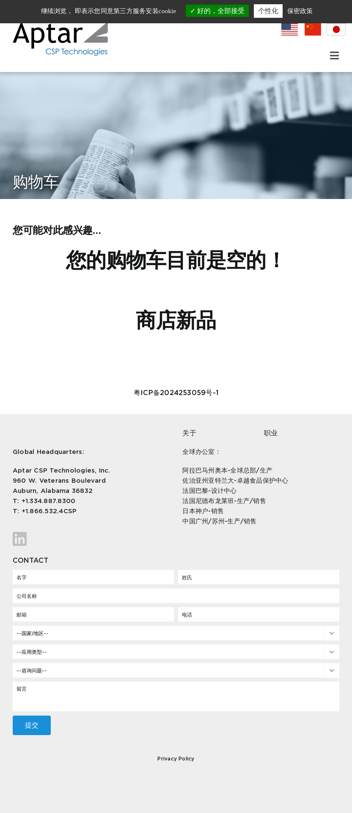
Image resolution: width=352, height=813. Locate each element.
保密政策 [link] (300, 11)
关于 (189, 433)
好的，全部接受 (217, 10)
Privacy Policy (175, 758)
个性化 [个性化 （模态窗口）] (268, 10)
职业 (271, 433)
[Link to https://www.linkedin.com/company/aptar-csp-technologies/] (89, 539)
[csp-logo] (60, 25)
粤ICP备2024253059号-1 (176, 393)
